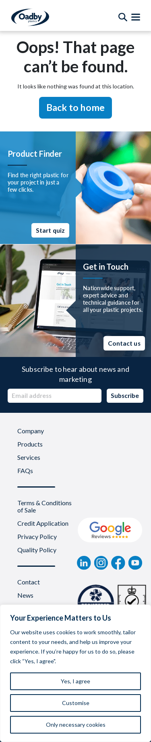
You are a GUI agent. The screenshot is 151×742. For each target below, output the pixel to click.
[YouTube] (135, 562)
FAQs (25, 470)
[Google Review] (110, 530)
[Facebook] (118, 562)
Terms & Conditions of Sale (44, 506)
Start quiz (50, 230)
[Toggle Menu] (135, 17)
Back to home (75, 107)
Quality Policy (36, 549)
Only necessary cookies (75, 724)
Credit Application (42, 523)
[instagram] (101, 562)
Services (28, 457)
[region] (75, 673)
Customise (75, 702)
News (25, 595)
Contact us (124, 343)
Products (30, 444)
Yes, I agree (75, 681)
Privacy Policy (37, 536)
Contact (28, 582)
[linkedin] (84, 562)
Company (30, 431)
